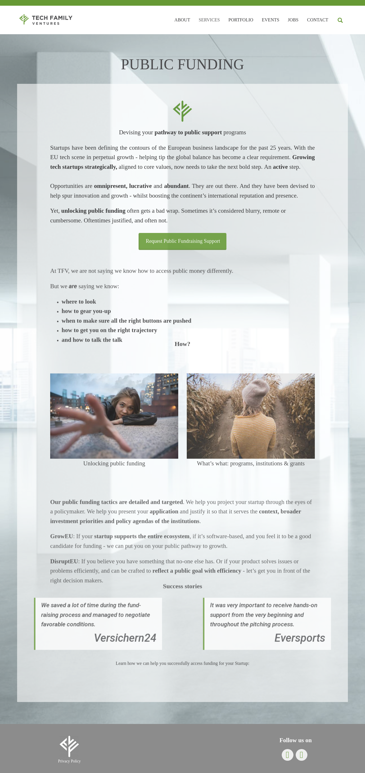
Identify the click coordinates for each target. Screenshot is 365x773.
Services (209, 19)
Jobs (293, 19)
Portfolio (240, 19)
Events (270, 19)
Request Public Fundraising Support (183, 250)
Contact (317, 19)
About (182, 19)
